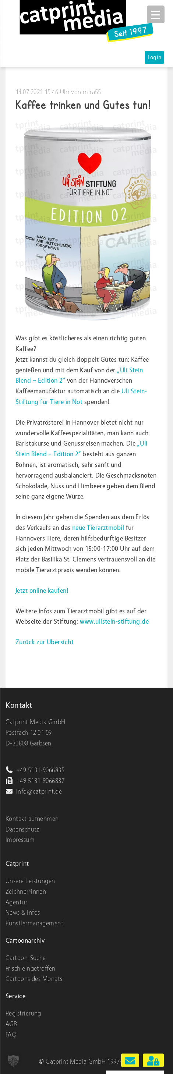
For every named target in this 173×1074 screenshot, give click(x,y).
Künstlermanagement (34, 923)
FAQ (11, 1035)
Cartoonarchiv (25, 940)
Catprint (17, 864)
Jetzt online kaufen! (41, 591)
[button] (13, 1061)
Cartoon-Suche (26, 958)
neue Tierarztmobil (98, 528)
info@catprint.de (34, 791)
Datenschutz (22, 829)
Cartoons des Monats (34, 979)
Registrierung (23, 1013)
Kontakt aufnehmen (32, 819)
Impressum (20, 840)
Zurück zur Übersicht (44, 642)
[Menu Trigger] (156, 14)
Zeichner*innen (26, 892)
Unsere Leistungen (30, 881)
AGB (11, 1024)
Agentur (16, 902)
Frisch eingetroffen (31, 968)
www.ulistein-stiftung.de (114, 621)
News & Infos (23, 913)
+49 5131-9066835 (35, 770)
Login (155, 57)
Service (15, 996)
